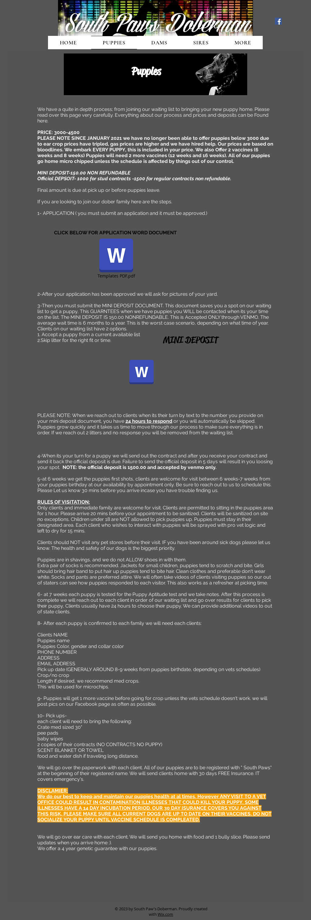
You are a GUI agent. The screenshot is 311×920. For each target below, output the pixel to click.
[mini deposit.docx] (141, 372)
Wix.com (165, 914)
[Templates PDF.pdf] (116, 259)
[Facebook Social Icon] (278, 21)
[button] (243, 42)
